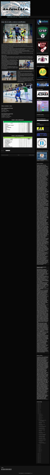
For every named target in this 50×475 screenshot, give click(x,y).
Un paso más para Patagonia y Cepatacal (42, 442)
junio (39, 445)
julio (39, 444)
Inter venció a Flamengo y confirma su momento (42, 434)
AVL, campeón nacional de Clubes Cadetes (42, 420)
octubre (40, 416)
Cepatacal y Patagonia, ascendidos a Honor (41, 436)
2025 (39, 403)
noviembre (40, 415)
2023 (39, 405)
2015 (39, 454)
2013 (39, 457)
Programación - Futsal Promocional (41, 424)
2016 (39, 453)
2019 (39, 410)
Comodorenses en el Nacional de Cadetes (41, 428)
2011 (39, 459)
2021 (39, 408)
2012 (39, 458)
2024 (39, 404)
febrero (40, 450)
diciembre (40, 414)
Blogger (31, 473)
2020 (39, 409)
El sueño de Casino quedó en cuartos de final (42, 426)
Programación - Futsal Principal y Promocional (42, 438)
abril (39, 448)
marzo (40, 449)
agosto (40, 419)
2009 (39, 462)
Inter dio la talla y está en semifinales (42, 440)
